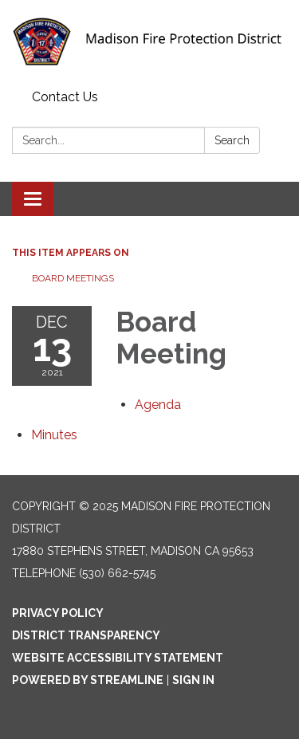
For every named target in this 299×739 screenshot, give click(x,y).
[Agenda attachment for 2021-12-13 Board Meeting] (158, 404)
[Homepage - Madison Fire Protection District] (149, 42)
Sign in (193, 680)
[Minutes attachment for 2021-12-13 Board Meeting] (54, 434)
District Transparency (86, 635)
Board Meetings (73, 278)
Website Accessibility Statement (117, 657)
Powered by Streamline (87, 680)
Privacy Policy (58, 613)
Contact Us (65, 96)
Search (232, 140)
